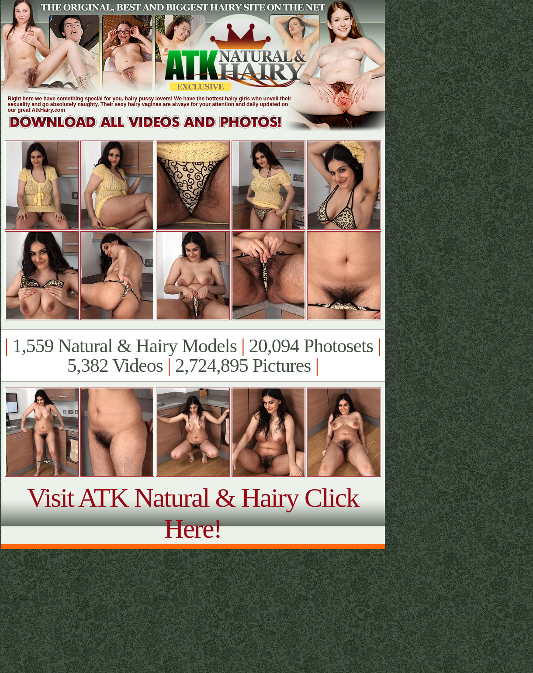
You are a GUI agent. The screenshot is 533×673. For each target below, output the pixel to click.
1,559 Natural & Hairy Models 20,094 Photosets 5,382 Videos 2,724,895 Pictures (193, 355)
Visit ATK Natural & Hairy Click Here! (193, 513)
